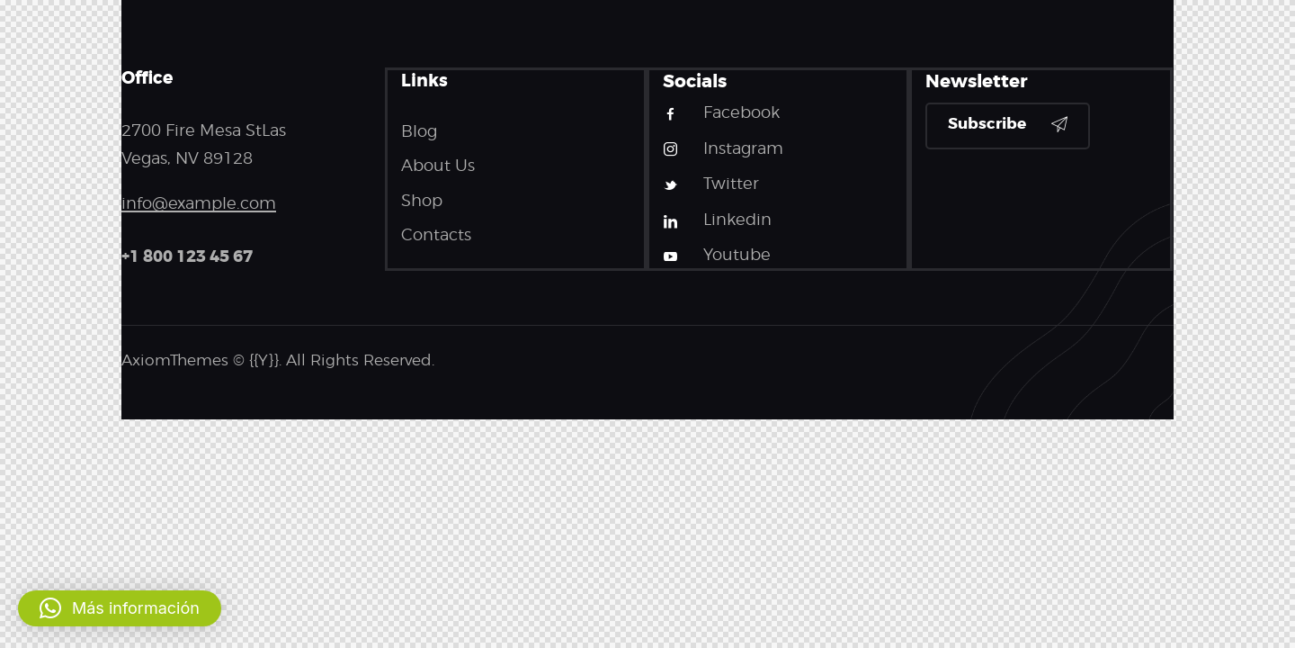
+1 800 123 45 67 (187, 256)
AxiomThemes (174, 360)
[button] (119, 608)
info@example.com (198, 203)
